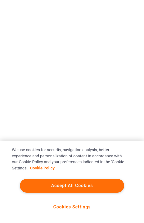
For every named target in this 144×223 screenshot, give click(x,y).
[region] (72, 182)
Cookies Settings (72, 207)
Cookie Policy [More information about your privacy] (42, 168)
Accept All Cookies (72, 185)
